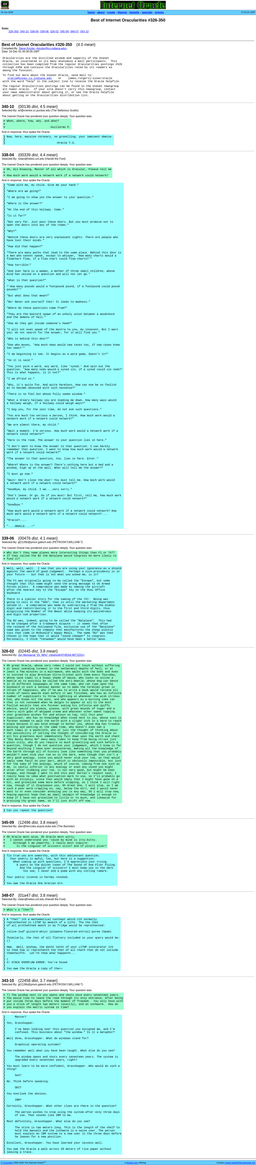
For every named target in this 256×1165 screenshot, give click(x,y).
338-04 (34, 31)
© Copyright (7, 1162)
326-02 (54, 31)
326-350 (14, 31)
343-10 (84, 31)
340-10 (24, 31)
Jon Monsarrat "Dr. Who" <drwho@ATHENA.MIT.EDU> (51, 655)
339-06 (44, 31)
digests (122, 12)
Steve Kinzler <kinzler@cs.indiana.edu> (43, 48)
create (111, 12)
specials (147, 12)
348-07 (74, 31)
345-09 (64, 31)
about (101, 12)
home (91, 12)
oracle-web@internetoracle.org (240, 1162)
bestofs (134, 12)
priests (159, 12)
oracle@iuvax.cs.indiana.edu (30, 78)
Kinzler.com (132, 1162)
